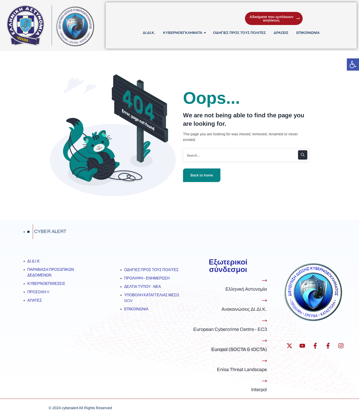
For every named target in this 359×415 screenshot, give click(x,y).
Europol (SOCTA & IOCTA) (239, 349)
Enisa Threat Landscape (242, 369)
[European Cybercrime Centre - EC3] (264, 320)
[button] (353, 64)
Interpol (259, 389)
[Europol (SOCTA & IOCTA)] (264, 340)
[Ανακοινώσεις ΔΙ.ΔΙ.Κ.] (264, 300)
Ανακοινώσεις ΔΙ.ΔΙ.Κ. (244, 309)
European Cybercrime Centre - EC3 (230, 329)
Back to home (201, 175)
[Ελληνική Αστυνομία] (264, 280)
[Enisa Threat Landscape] (264, 360)
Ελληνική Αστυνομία (246, 289)
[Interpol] (264, 381)
